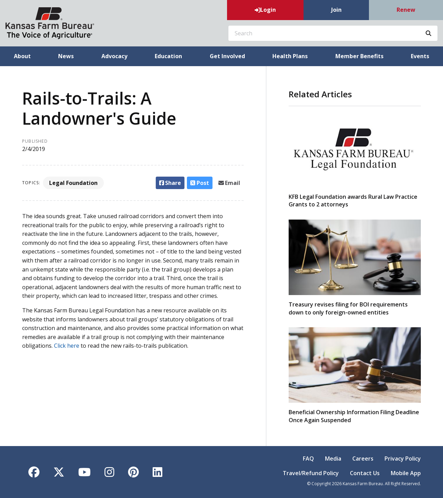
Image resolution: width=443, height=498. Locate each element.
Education (168, 56)
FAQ (308, 458)
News (66, 56)
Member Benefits (359, 56)
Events (420, 56)
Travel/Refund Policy (311, 473)
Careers (362, 458)
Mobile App (406, 473)
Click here (66, 345)
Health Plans (290, 56)
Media (333, 458)
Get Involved (227, 56)
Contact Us (365, 473)
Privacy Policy (403, 458)
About (22, 56)
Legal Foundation (73, 183)
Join (336, 10)
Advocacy (114, 56)
